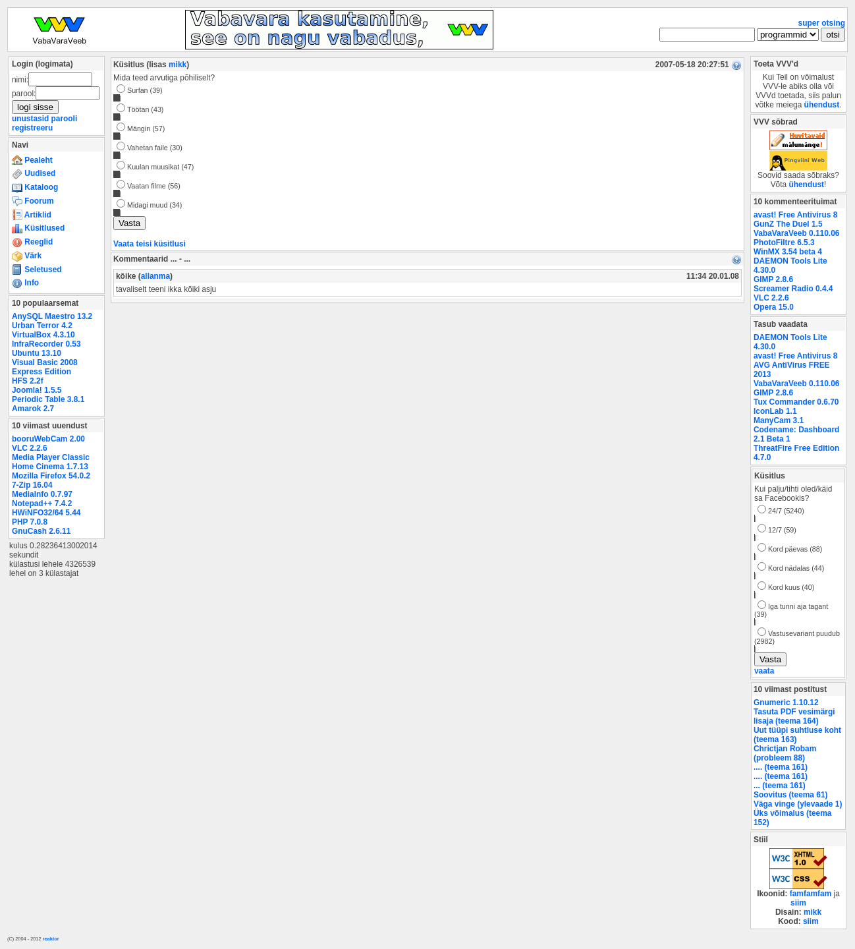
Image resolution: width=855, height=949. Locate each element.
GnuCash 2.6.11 (41, 531)
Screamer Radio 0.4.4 (793, 288)
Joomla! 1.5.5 (36, 390)
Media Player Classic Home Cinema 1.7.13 (51, 462)
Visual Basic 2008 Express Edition (45, 367)
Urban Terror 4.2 (42, 325)
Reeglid (32, 241)
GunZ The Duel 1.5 (788, 224)
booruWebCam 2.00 (48, 439)
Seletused (37, 269)
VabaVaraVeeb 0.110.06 (796, 233)
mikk (177, 64)
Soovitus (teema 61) (790, 794)
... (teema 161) (780, 785)
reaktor (51, 939)
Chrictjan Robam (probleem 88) (785, 753)
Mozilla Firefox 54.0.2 (51, 475)
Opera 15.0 (774, 307)
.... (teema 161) (781, 767)
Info (25, 282)
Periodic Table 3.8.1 (48, 399)
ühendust (822, 104)
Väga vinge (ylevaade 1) (798, 804)
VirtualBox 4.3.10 (43, 334)
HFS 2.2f (27, 381)
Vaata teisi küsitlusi (149, 243)
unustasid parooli (44, 118)
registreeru (32, 127)
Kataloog (35, 187)
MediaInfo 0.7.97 (42, 494)
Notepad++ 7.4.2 (42, 503)
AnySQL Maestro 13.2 (52, 316)
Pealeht (32, 160)
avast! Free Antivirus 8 (795, 214)
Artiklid (31, 214)
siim (798, 902)
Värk (26, 255)
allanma (155, 276)
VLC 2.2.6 (29, 448)
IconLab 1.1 (775, 411)
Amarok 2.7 (33, 408)
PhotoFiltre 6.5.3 (784, 242)
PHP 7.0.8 (29, 522)
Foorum (33, 201)
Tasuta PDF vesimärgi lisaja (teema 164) (794, 716)
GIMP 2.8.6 (773, 279)
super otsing (821, 23)
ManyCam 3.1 (779, 420)
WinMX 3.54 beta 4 (788, 251)
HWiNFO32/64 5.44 (46, 512)
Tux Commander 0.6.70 (796, 402)
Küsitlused (38, 228)
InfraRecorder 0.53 (46, 344)
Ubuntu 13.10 (36, 353)
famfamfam (811, 893)
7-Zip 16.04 (32, 485)
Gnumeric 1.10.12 (786, 702)
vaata (764, 671)
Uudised (33, 173)
